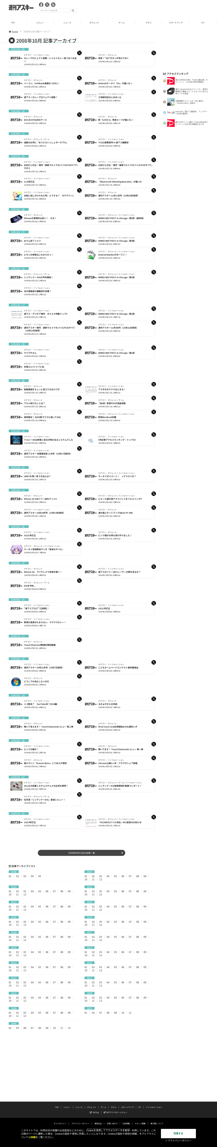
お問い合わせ (112, 1118)
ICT (203, 22)
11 (93, 879)
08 (137, 876)
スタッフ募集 (140, 1118)
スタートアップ (176, 22)
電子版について (157, 1118)
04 (32, 876)
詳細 (33, 1137)
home (13, 31)
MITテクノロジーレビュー (115, 1107)
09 (145, 876)
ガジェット (95, 22)
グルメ (149, 22)
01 (10, 876)
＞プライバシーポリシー (178, 1140)
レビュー (41, 22)
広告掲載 (126, 1118)
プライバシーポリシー (80, 1118)
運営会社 (98, 1118)
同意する (178, 1133)
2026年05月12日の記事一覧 (81, 852)
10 (86, 879)
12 (100, 879)
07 (130, 876)
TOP (13, 22)
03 (25, 876)
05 (39, 876)
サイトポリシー (60, 1118)
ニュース (68, 22)
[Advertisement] (153, 8)
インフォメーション (154, 1101)
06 (122, 876)
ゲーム (122, 22)
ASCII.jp (94, 1107)
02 (17, 876)
